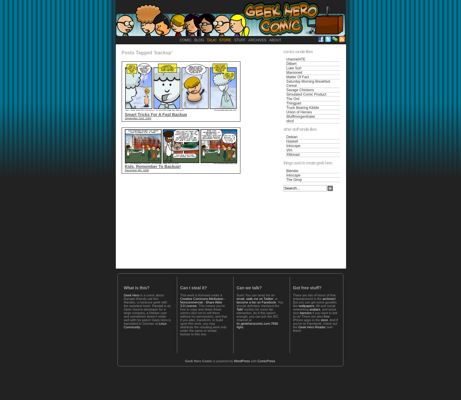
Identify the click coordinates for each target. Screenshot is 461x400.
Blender (292, 171)
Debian (292, 137)
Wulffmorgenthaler (300, 117)
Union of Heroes (299, 112)
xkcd (290, 121)
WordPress (242, 361)
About (275, 40)
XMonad (293, 155)
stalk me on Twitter (259, 299)
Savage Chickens (300, 90)
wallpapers (307, 306)
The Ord (292, 99)
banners (306, 313)
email (240, 299)
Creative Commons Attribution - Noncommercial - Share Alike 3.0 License (202, 302)
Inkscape (293, 146)
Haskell (292, 141)
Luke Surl (294, 68)
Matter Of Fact (297, 77)
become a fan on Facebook (256, 302)
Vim (289, 150)
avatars (314, 309)
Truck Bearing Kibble (302, 108)
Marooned (294, 73)
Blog (199, 40)
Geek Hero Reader (311, 327)
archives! (328, 299)
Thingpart (294, 103)
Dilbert (291, 64)
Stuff (240, 40)
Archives (257, 40)
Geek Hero (131, 295)
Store (225, 40)
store (324, 320)
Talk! (211, 40)
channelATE (295, 59)
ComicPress (266, 361)
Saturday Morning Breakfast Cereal (308, 83)
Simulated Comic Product (306, 94)
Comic (185, 40)
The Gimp (294, 180)
